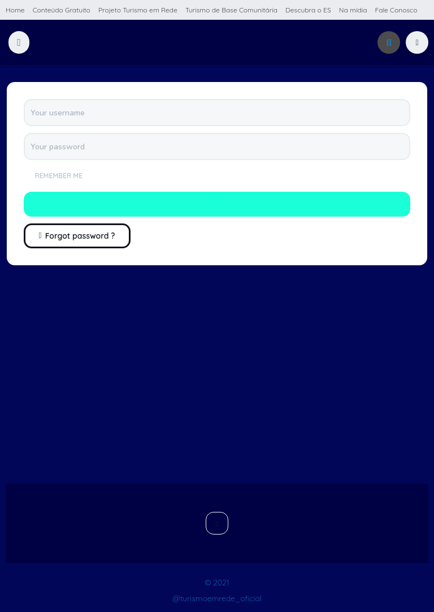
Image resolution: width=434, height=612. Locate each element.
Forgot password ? (77, 236)
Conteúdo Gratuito (61, 10)
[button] (18, 42)
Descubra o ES (308, 10)
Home (15, 10)
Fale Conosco (396, 10)
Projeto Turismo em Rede (137, 10)
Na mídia (353, 10)
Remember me (59, 175)
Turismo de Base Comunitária (231, 10)
